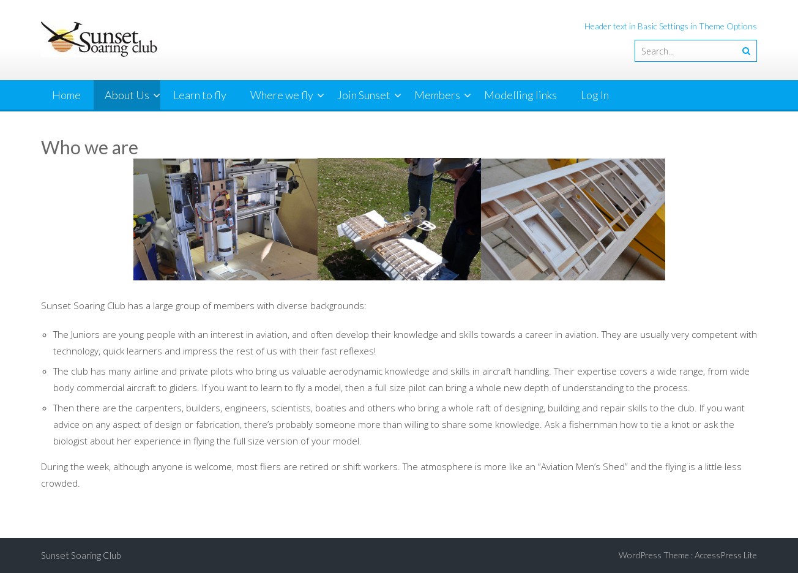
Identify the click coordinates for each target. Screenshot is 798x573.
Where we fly (281, 95)
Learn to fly (199, 95)
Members (437, 95)
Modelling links (520, 95)
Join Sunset (363, 95)
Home (66, 95)
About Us (127, 95)
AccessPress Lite (726, 555)
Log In (595, 95)
